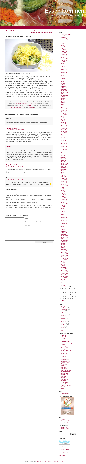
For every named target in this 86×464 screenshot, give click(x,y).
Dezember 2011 (64, 199)
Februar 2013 (64, 178)
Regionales (63, 323)
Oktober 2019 (64, 57)
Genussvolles (25, 103)
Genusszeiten (64, 358)
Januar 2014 (64, 161)
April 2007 (63, 284)
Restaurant (33, 103)
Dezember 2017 (64, 90)
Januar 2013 (64, 179)
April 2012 (63, 193)
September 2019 (64, 59)
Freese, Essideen (65, 393)
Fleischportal (64, 353)
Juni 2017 (63, 99)
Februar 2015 (64, 142)
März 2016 (63, 122)
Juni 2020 (63, 45)
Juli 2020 (63, 43)
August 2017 (64, 96)
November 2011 (64, 201)
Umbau (62, 327)
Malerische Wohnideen (66, 370)
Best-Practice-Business (66, 340)
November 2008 (64, 255)
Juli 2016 (63, 116)
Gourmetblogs (62, 455)
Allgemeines (19, 103)
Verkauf (62, 329)
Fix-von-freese (62, 446)
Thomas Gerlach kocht (66, 385)
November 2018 (64, 74)
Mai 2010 (63, 228)
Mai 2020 (63, 46)
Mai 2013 (63, 173)
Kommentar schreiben (16, 107)
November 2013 (64, 164)
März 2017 (63, 104)
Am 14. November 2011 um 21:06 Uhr (15, 120)
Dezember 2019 (64, 54)
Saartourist (63, 380)
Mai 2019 (63, 65)
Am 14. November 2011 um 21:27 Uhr (15, 148)
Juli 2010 (63, 225)
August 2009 (64, 241)
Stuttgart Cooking (65, 383)
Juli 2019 (63, 62)
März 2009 (63, 249)
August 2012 (64, 187)
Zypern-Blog (63, 388)
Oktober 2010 (64, 220)
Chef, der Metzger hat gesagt (67, 343)
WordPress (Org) (65, 420)
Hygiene (62, 315)
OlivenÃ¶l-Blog (64, 374)
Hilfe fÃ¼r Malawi (65, 362)
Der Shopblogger (65, 349)
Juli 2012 (63, 188)
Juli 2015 (63, 134)
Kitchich (62, 365)
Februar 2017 (64, 105)
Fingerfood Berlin (12, 165)
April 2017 (63, 102)
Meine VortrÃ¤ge (65, 39)
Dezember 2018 (64, 72)
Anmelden (63, 419)
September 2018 (64, 77)
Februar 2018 (64, 87)
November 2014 (64, 146)
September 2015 (64, 131)
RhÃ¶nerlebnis (64, 379)
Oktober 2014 (64, 148)
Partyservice (63, 321)
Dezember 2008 (64, 253)
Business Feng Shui (65, 341)
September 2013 (64, 167)
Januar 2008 (64, 270)
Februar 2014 (64, 160)
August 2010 (64, 223)
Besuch (62, 311)
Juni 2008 (63, 262)
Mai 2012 (63, 191)
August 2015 (64, 133)
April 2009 (63, 247)
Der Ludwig (63, 346)
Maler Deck (63, 367)
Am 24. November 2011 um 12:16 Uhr (15, 179)
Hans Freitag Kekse (65, 361)
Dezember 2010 (64, 217)
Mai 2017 (63, 101)
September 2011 (64, 204)
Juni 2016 (63, 117)
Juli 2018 (63, 80)
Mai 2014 (63, 155)
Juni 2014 (63, 154)
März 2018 (63, 86)
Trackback (31, 107)
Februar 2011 (64, 214)
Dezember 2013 (64, 163)
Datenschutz (64, 36)
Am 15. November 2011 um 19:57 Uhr (15, 166)
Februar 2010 (64, 232)
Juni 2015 (63, 136)
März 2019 (63, 68)
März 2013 (63, 176)
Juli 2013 (63, 170)
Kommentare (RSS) (58, 461)
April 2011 (63, 211)
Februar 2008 (64, 268)
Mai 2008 (63, 264)
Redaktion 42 (64, 377)
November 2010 (64, 219)
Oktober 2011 (64, 202)
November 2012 (64, 182)
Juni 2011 (63, 208)
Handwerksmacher (65, 359)
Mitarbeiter (63, 318)
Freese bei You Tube (63, 452)
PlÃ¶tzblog (63, 376)
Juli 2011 (63, 207)
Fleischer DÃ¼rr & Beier (66, 350)
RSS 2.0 (31, 105)
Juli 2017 (63, 98)
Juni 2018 (63, 81)
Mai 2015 (63, 137)
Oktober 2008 (64, 256)
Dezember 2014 (64, 145)
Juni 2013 (63, 172)
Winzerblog (63, 386)
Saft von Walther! (65, 382)
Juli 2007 (63, 279)
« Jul (62, 301)
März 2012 (63, 194)
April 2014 (63, 157)
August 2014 (64, 151)
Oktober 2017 (64, 93)
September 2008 (64, 258)
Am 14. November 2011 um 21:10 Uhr (15, 129)
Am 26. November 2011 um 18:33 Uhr (15, 191)
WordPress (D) (64, 422)
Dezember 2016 (64, 108)
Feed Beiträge (64, 427)
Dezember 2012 (64, 181)
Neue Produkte (64, 320)
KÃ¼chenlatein (64, 364)
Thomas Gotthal (11, 128)
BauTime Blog (64, 337)
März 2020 (63, 49)
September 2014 (64, 149)
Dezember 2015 (64, 127)
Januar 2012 (64, 198)
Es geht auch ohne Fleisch (18, 37)
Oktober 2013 (64, 166)
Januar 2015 (64, 143)
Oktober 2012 (64, 184)
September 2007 (64, 276)
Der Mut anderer (64, 347)
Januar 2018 (64, 89)
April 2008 (63, 265)
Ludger (8, 146)
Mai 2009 (63, 246)
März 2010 (63, 231)
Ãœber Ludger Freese (66, 34)
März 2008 (63, 267)
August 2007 (64, 278)
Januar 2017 (64, 107)
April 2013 (63, 175)
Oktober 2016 (64, 111)
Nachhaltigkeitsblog (65, 371)
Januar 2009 (64, 252)
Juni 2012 (63, 190)
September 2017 (64, 95)
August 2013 (64, 169)
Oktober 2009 (64, 238)
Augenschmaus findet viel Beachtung (41, 32)
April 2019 (63, 66)
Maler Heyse (64, 368)
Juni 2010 (63, 226)
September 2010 (64, 222)
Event (62, 312)
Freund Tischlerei (65, 355)
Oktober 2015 (64, 130)
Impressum (63, 37)
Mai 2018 (63, 83)
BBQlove (63, 338)
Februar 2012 (64, 196)
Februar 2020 (64, 51)
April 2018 (63, 84)
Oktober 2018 (64, 75)
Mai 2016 (63, 119)
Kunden (62, 317)
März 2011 (63, 213)
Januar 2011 (64, 216)
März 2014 (63, 158)
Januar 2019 (64, 71)
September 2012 (64, 185)
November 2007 (64, 273)
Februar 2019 (64, 69)
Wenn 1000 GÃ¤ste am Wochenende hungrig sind (20, 31)
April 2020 (63, 48)
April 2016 (63, 120)
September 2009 (64, 240)
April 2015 (63, 139)
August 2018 (64, 78)
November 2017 (64, 92)
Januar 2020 (64, 53)
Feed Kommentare (65, 428)
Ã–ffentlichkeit (64, 309)
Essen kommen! (65, 11)
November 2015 (64, 128)
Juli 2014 (63, 152)
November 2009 (64, 237)
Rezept (62, 326)
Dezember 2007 (64, 272)
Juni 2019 (63, 63)
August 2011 (64, 205)
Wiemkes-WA (40, 461)
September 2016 (64, 113)
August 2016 (64, 114)
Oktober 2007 (64, 275)
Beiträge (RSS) (47, 461)
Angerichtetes (64, 308)
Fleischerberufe (64, 352)
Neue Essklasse (64, 373)
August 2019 (64, 60)
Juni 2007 (63, 281)
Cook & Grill (63, 344)
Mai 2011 (63, 210)
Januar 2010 (64, 234)
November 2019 (64, 56)
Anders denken (64, 335)
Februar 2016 (64, 123)
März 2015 (63, 140)
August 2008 (64, 259)
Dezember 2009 (64, 235)
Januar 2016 (64, 125)
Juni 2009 (63, 244)
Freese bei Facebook (64, 449)
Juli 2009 (63, 243)
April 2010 (63, 229)
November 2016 (64, 110)
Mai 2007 (63, 282)
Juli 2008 (63, 261)
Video (62, 330)
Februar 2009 (64, 250)
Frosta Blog (63, 356)
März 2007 (63, 285)
